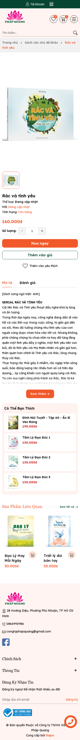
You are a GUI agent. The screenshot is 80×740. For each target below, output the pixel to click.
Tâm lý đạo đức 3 (36, 477)
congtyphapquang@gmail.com (28, 631)
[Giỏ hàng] (64, 19)
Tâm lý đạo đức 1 (36, 437)
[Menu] (74, 19)
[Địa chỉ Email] (40, 699)
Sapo (50, 735)
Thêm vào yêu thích (40, 266)
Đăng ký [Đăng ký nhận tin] (72, 699)
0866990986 (15, 624)
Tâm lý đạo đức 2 (36, 457)
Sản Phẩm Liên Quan (22, 506)
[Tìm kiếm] (75, 32)
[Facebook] (6, 642)
